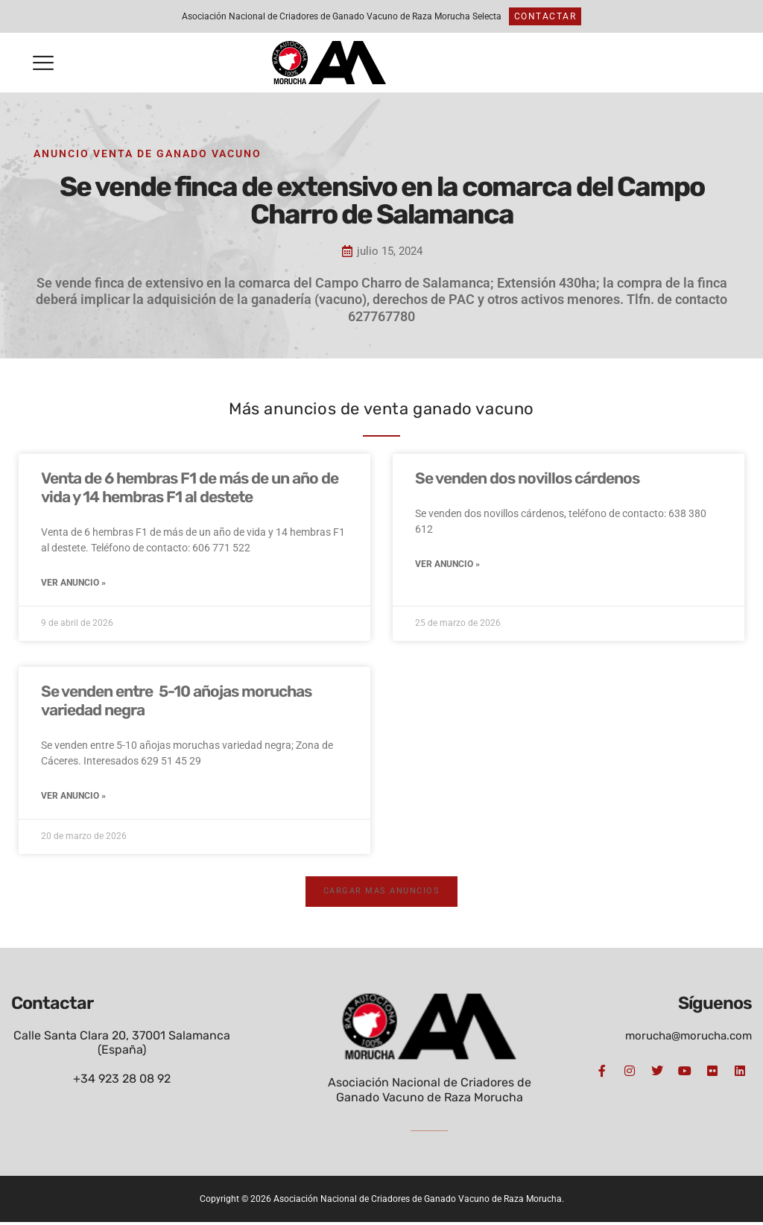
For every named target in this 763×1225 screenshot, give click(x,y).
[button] (43, 63)
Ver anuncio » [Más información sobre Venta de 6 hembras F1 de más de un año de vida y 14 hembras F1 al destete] (73, 583)
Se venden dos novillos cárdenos (527, 478)
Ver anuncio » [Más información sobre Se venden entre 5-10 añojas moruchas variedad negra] (73, 798)
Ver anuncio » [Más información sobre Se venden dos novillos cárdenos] (447, 565)
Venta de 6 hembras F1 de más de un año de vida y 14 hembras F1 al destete (189, 487)
